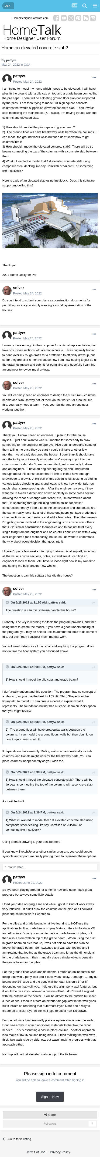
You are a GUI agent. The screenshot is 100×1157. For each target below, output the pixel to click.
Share (50, 1114)
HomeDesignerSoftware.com (30, 18)
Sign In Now (50, 1097)
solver (18, 288)
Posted (27, 81)
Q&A (27, 64)
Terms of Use (35, 1152)
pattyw (11, 60)
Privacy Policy (60, 1152)
